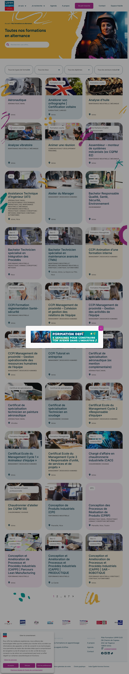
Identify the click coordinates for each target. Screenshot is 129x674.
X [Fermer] (100, 328)
